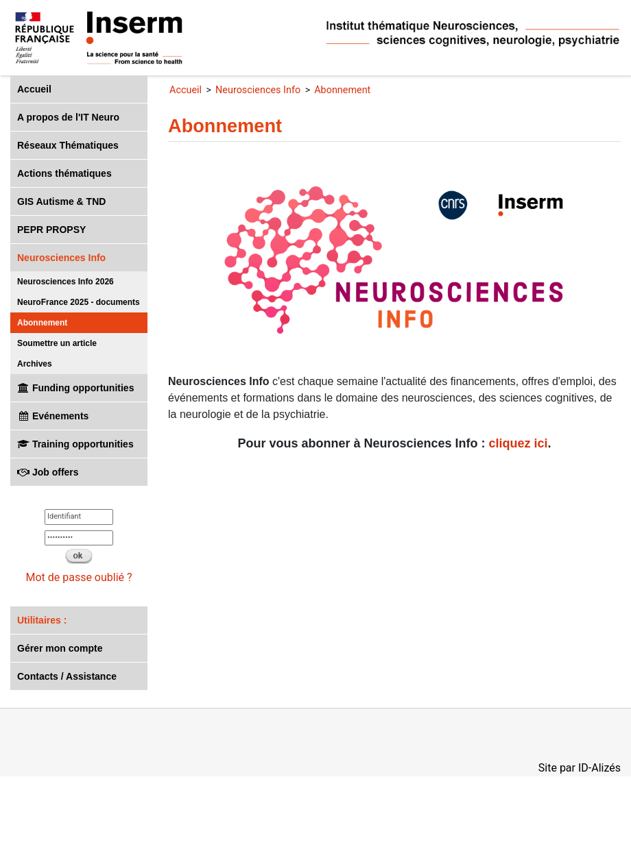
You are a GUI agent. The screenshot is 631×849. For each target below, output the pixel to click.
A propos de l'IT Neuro (68, 117)
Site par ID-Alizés (579, 767)
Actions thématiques (64, 173)
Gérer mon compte (59, 648)
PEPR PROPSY (51, 229)
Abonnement (42, 323)
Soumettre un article (57, 343)
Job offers (48, 472)
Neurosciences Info (61, 257)
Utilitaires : (42, 620)
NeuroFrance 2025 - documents (78, 302)
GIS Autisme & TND (61, 201)
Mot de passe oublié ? (78, 577)
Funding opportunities (75, 387)
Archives (34, 364)
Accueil (34, 89)
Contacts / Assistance (67, 676)
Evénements (52, 415)
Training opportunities (75, 444)
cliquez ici (518, 443)
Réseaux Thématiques (68, 145)
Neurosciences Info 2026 (65, 281)
